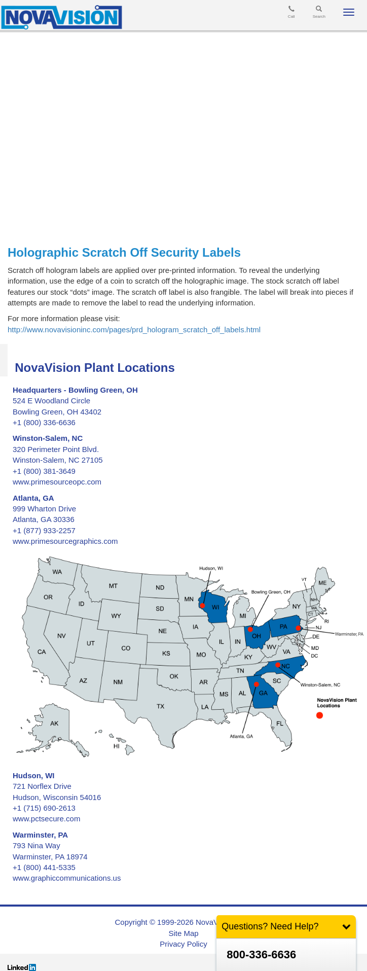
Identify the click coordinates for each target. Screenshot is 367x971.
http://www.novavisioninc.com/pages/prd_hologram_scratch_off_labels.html (134, 329)
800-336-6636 (261, 954)
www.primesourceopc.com (57, 481)
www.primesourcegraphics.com (65, 541)
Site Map (183, 933)
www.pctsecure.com (46, 818)
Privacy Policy (183, 944)
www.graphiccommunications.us (67, 878)
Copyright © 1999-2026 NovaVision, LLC (183, 922)
